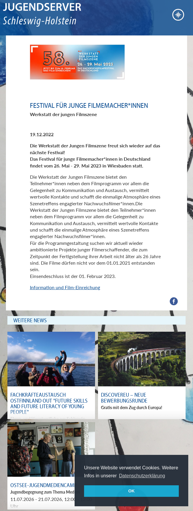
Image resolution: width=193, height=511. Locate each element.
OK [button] (131, 491)
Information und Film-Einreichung (65, 287)
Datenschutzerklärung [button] (142, 475)
